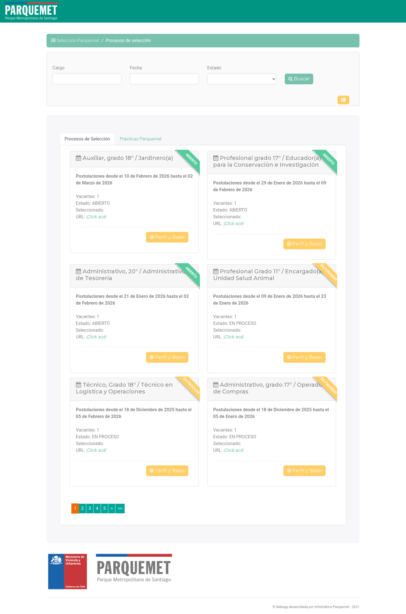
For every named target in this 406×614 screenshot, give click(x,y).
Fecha (136, 68)
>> (120, 508)
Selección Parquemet (75, 40)
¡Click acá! (96, 216)
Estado (214, 68)
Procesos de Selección (87, 139)
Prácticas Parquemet (141, 139)
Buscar (299, 79)
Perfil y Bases (167, 237)
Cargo (58, 68)
